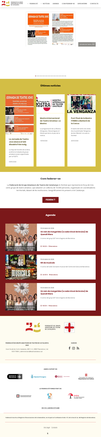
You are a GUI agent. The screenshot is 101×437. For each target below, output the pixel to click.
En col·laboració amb (50, 408)
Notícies (46, 4)
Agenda (56, 4)
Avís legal (47, 427)
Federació (34, 4)
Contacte (94, 4)
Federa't (50, 199)
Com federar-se (68, 4)
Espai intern (82, 4)
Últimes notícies (50, 85)
